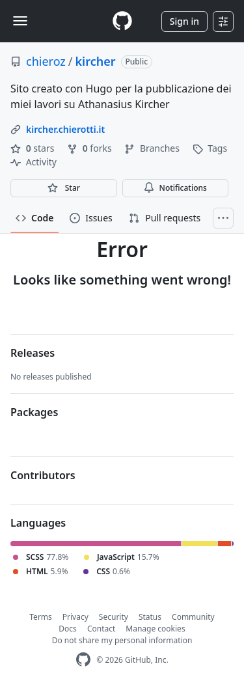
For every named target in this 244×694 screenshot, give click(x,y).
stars (33, 148)
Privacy (75, 616)
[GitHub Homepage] (83, 660)
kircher (95, 61)
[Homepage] (122, 21)
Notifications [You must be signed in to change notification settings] (175, 187)
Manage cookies (155, 628)
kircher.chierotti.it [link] (65, 129)
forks (90, 148)
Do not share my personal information (122, 640)
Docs (68, 628)
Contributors (42, 475)
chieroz (46, 61)
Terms (40, 616)
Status (150, 616)
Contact (101, 628)
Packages (34, 412)
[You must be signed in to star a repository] (63, 188)
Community (193, 616)
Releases (32, 353)
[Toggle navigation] (20, 21)
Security (113, 616)
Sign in (184, 21)
